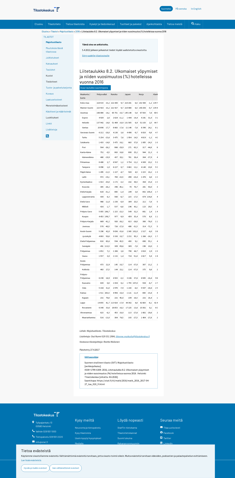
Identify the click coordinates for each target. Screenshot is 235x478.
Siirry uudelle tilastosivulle (95, 55)
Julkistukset (52, 57)
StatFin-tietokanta (127, 427)
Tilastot (54, 31)
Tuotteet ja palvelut (130, 24)
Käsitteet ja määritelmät (58, 111)
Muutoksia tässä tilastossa (54, 50)
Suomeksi (166, 8)
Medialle (79, 443)
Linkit (49, 123)
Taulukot (50, 69)
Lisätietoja (51, 129)
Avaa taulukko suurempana (94, 87)
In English (196, 8)
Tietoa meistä (174, 24)
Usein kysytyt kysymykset (88, 438)
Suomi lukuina (125, 438)
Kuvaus (50, 93)
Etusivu (39, 24)
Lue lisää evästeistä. (31, 460)
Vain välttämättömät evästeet (65, 468)
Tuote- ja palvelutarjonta (59, 87)
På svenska (181, 8)
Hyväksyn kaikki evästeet (35, 468)
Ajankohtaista (154, 24)
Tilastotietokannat (127, 432)
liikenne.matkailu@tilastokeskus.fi (133, 336)
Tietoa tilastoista (75, 24)
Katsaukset (52, 63)
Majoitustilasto (66, 31)
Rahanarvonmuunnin (128, 443)
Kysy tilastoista (83, 432)
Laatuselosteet (54, 99)
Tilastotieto (54, 24)
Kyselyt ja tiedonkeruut (102, 24)
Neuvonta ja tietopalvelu (88, 427)
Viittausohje (91, 357)
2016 (77, 31)
